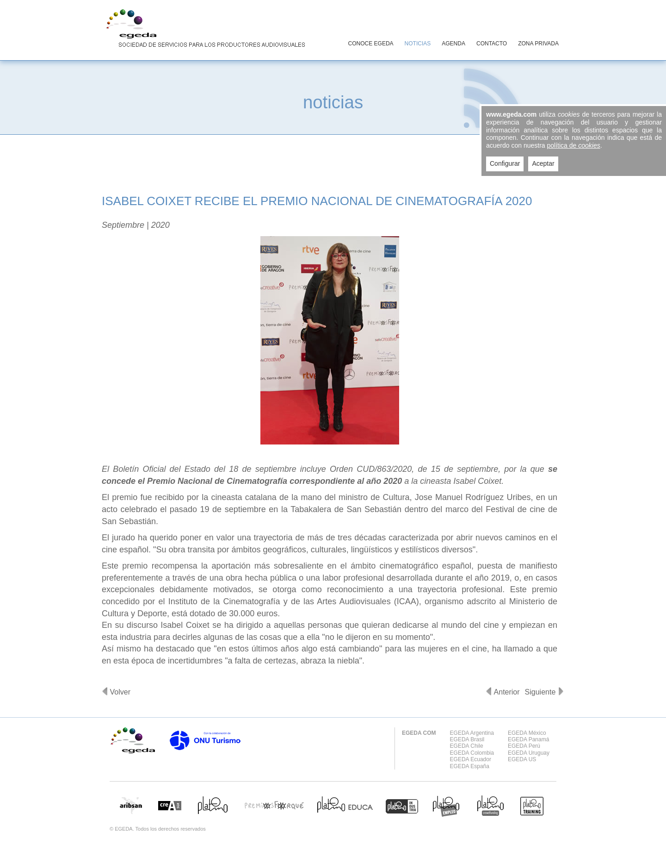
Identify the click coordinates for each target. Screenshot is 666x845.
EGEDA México (527, 733)
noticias (333, 102)
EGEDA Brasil (467, 739)
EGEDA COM (419, 733)
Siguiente (540, 692)
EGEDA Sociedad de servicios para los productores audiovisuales (203, 29)
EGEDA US (522, 759)
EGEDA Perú (524, 746)
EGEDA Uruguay (528, 753)
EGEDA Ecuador (470, 759)
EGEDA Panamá (528, 739)
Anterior (507, 692)
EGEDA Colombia (472, 753)
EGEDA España (469, 766)
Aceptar (543, 163)
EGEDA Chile (466, 746)
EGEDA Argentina (472, 733)
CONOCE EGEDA (371, 43)
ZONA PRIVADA (538, 43)
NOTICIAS (418, 43)
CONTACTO (491, 43)
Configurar (505, 163)
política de (573, 145)
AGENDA (453, 43)
